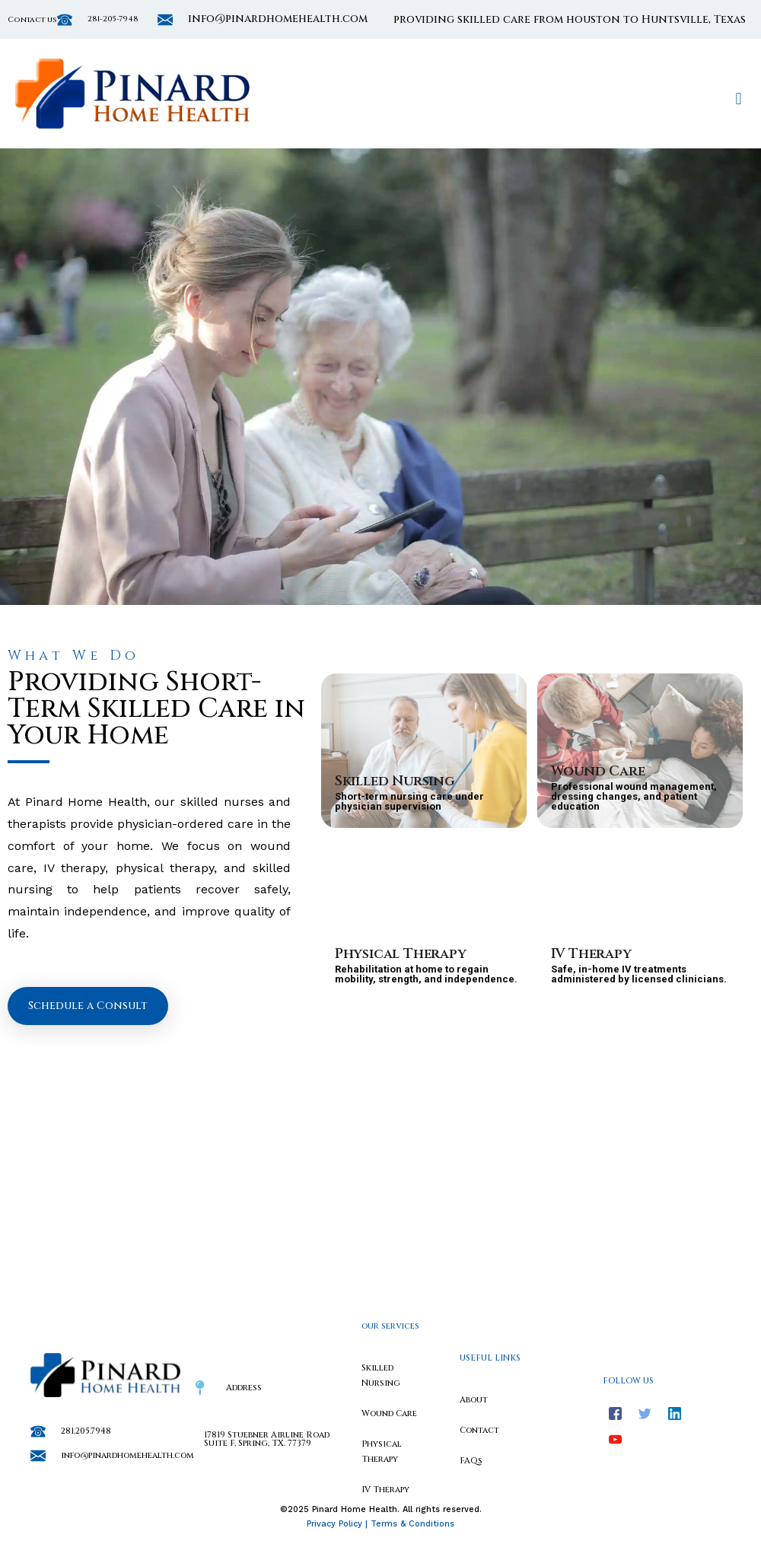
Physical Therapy (400, 953)
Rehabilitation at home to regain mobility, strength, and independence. (426, 974)
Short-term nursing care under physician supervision (409, 801)
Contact (479, 1430)
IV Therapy (591, 953)
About (474, 1400)
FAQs (471, 1460)
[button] (738, 98)
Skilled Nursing (395, 781)
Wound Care (598, 771)
